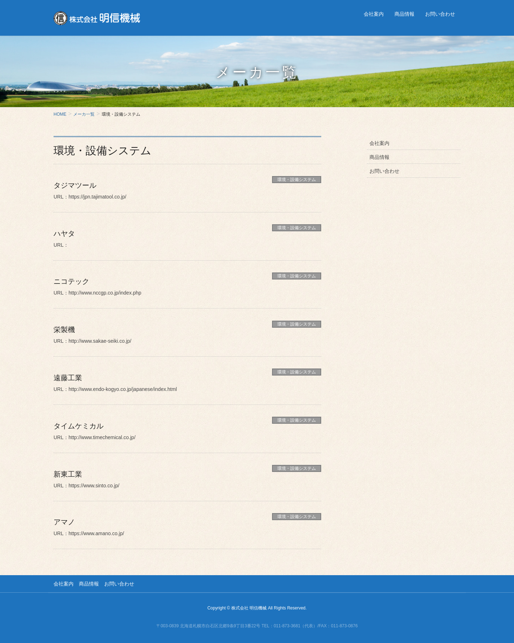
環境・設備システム (296, 179)
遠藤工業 (68, 378)
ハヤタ (64, 233)
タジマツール (75, 185)
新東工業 (68, 474)
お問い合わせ (384, 171)
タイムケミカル (79, 426)
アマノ (64, 522)
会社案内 (379, 143)
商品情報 (379, 157)
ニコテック (71, 281)
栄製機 (64, 329)
